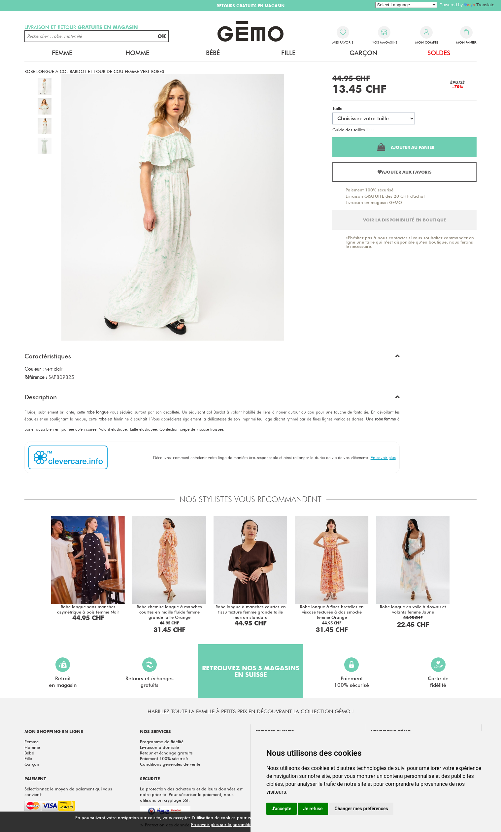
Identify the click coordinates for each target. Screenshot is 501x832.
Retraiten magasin (63, 672)
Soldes (438, 52)
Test (370, 129)
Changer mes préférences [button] (361, 808)
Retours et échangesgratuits (149, 672)
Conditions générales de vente (170, 764)
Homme (137, 52)
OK (161, 36)
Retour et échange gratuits (166, 752)
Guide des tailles (348, 129)
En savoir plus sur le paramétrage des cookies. (237, 824)
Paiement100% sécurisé (351, 672)
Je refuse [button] (313, 808)
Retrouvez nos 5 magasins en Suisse (250, 671)
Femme (62, 52)
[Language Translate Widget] (406, 5)
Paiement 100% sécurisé (369, 189)
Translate (479, 4)
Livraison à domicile (159, 747)
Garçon (363, 52)
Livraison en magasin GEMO (374, 202)
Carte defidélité (438, 672)
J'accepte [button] (281, 808)
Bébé (213, 52)
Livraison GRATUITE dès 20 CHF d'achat (385, 196)
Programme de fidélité (162, 741)
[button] (212, 357)
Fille (288, 52)
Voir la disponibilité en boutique (404, 219)
